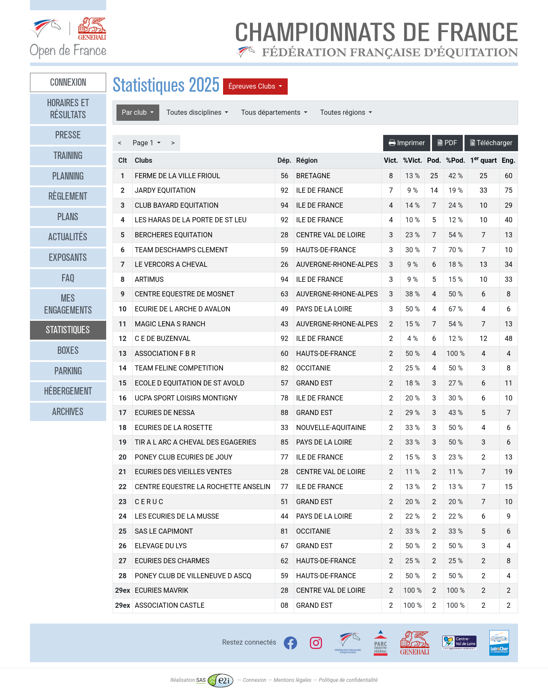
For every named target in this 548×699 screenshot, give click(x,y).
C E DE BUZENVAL (163, 339)
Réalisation (201, 680)
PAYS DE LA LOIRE (324, 309)
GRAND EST (314, 383)
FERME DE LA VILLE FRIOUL (177, 176)
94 (285, 205)
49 (285, 309)
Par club (135, 112)
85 (285, 442)
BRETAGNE (313, 176)
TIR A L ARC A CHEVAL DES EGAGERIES (195, 442)
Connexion (68, 82)
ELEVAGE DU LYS (161, 546)
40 (508, 220)
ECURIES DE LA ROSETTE (173, 428)
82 (285, 368)
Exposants (68, 257)
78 (285, 398)
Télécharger (491, 143)
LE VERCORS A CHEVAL (171, 264)
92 (285, 190)
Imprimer (407, 143)
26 (285, 264)
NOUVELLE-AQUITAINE (331, 428)
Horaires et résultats (68, 109)
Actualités (67, 237)
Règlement (67, 196)
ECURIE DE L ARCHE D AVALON (182, 309)
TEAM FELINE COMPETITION (179, 368)
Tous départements (271, 112)
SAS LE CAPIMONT (164, 531)
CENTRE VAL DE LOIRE (331, 235)
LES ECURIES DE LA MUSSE (177, 516)
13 (508, 235)
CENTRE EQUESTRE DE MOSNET (185, 294)
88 (285, 413)
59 (285, 250)
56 (285, 176)
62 (285, 561)
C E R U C (149, 502)
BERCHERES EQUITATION (174, 235)
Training (68, 155)
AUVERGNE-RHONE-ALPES (337, 264)
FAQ (68, 278)
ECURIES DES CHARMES (172, 561)
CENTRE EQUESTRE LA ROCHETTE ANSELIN (203, 487)
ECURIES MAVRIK (161, 590)
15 (508, 487)
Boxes (68, 350)
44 (285, 516)
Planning (67, 176)
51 (285, 502)
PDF (447, 143)
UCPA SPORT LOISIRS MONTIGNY (186, 398)
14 (434, 190)
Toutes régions (343, 112)
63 (285, 294)
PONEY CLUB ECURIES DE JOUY (183, 457)
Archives (67, 412)
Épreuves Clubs (253, 86)
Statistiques (68, 330)
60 (508, 176)
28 (285, 235)
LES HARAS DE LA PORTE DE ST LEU (191, 220)
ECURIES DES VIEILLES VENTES (183, 472)
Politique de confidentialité (348, 680)
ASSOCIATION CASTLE (170, 605)
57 (285, 383)
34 (508, 264)
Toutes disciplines (195, 112)
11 (508, 383)
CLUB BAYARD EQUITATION (177, 205)
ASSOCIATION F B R (165, 354)
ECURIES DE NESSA (165, 413)
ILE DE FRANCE (319, 190)
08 (285, 605)
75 (508, 190)
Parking (68, 371)
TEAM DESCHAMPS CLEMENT (181, 250)
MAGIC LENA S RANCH (170, 324)
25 (434, 176)
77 (285, 457)
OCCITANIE (313, 368)
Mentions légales (292, 680)
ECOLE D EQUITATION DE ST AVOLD (189, 383)
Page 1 (144, 143)
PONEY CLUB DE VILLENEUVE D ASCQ (193, 576)
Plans (67, 217)
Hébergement (68, 391)
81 (285, 531)
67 (285, 546)
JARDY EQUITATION (165, 190)
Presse (68, 135)
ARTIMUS (149, 279)
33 (483, 190)
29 (508, 205)
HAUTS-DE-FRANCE (326, 250)
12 (483, 339)
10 (483, 205)
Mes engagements (68, 304)
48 (508, 339)
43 (285, 324)
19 (508, 472)
